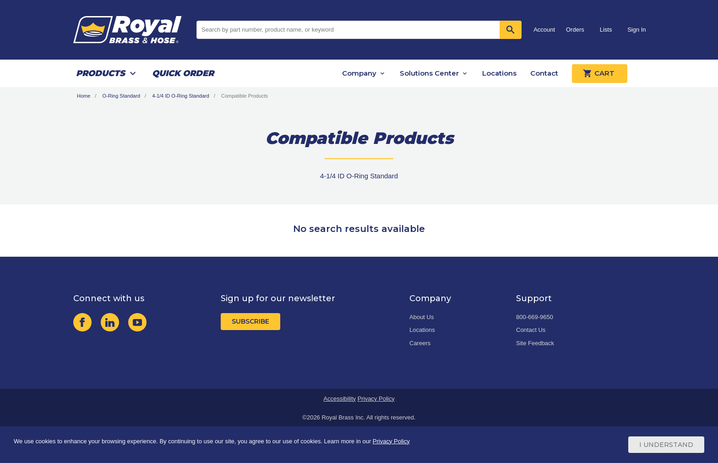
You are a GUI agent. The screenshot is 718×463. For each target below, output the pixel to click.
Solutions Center (429, 73)
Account (544, 29)
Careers (419, 343)
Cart (599, 73)
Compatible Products (244, 96)
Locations (499, 73)
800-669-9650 (534, 317)
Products (100, 73)
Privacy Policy (376, 398)
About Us (421, 317)
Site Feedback (535, 343)
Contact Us (530, 329)
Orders (575, 29)
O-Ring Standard (121, 96)
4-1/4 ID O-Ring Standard (180, 96)
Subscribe (250, 321)
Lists (606, 29)
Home (83, 96)
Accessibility (339, 398)
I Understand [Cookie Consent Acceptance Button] (666, 445)
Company (359, 73)
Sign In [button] (636, 29)
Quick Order (183, 73)
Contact (544, 73)
